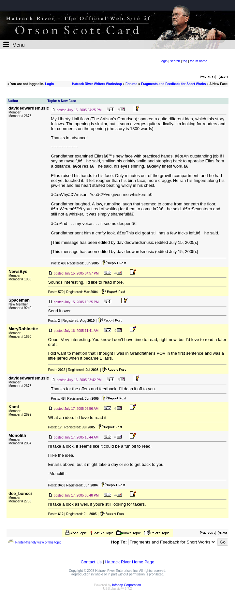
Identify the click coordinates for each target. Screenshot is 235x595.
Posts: (58, 263)
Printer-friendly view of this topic (34, 542)
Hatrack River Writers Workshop (97, 84)
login (164, 61)
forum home (198, 61)
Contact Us (91, 561)
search (175, 61)
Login (49, 84)
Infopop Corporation (126, 585)
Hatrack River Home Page (129, 561)
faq (185, 61)
